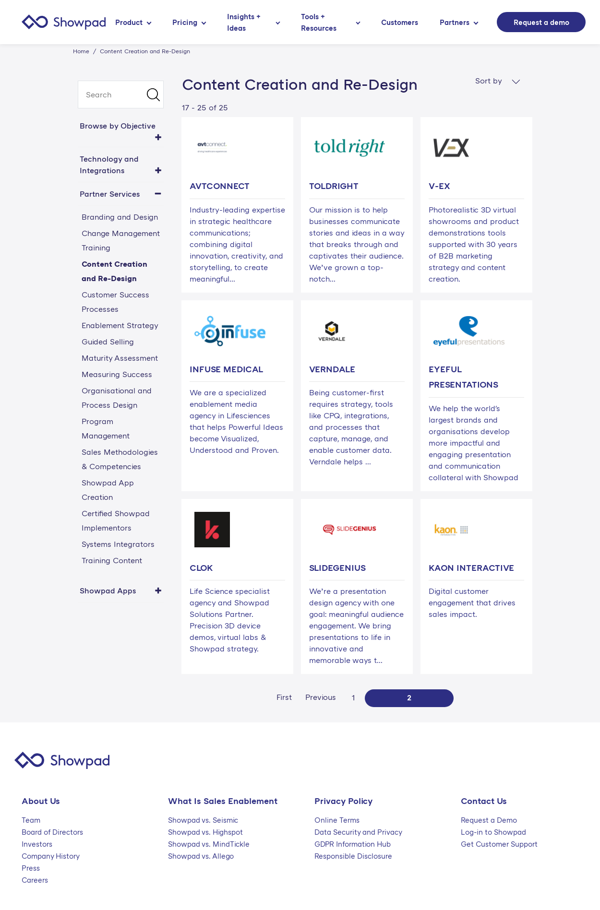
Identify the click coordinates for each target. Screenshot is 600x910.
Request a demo (541, 22)
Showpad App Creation (108, 490)
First (284, 697)
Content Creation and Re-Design (114, 271)
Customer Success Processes (115, 302)
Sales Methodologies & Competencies (120, 459)
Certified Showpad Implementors (116, 520)
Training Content (112, 560)
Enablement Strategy (120, 325)
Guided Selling (108, 341)
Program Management (106, 428)
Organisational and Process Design (117, 398)
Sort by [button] (497, 81)
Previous (320, 697)
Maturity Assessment (120, 358)
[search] (121, 94)
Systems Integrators (118, 544)
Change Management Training (121, 240)
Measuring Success (117, 374)
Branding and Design (120, 217)
